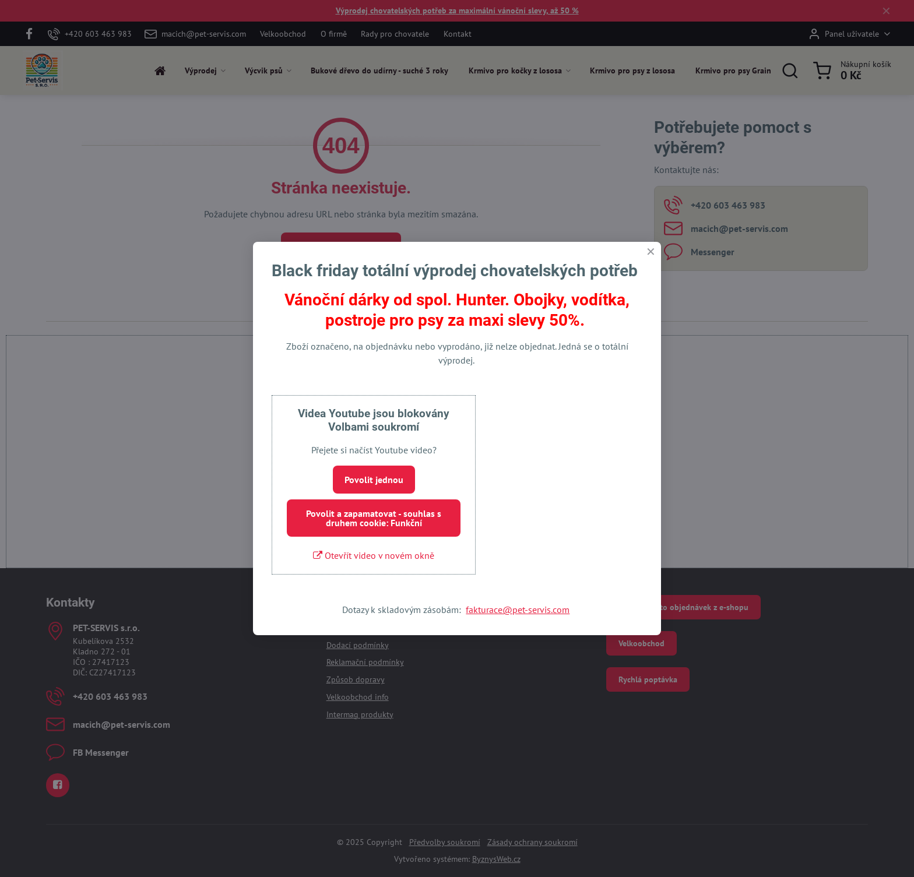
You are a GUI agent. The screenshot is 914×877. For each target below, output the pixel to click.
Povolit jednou (373, 479)
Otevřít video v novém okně (373, 555)
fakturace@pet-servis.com (518, 609)
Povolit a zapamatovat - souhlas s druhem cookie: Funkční (373, 518)
